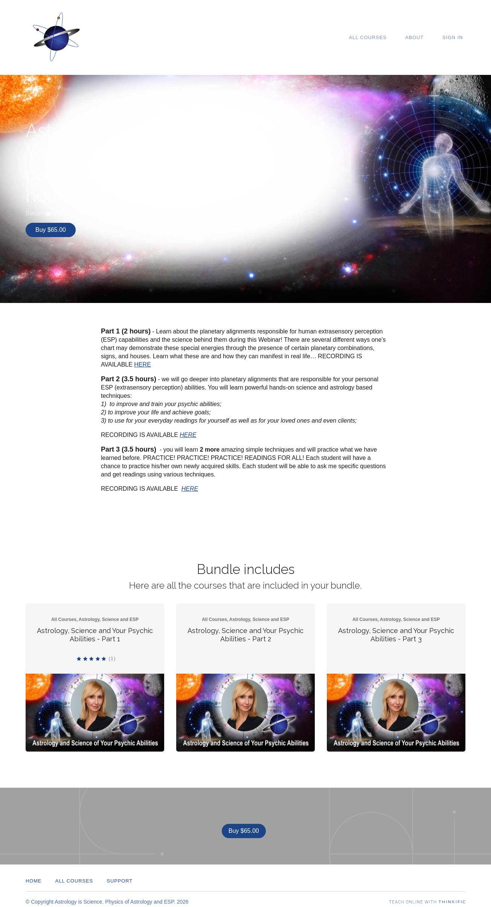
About (422, 37)
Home (33, 876)
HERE (142, 362)
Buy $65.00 (50, 230)
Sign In (455, 37)
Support (120, 876)
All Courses (380, 37)
